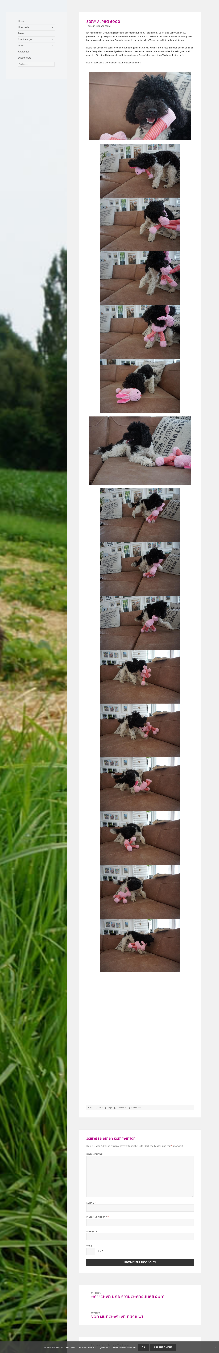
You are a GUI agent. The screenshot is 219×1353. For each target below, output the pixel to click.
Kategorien (23, 51)
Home (21, 21)
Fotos (21, 33)
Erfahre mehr (163, 1347)
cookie (134, 1107)
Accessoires (121, 1107)
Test (89, 1246)
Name (91, 1202)
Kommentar (95, 1154)
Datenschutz (24, 57)
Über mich (23, 27)
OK (143, 1347)
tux (139, 1107)
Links (21, 45)
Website (91, 1231)
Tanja (109, 1107)
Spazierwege (25, 39)
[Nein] (215, 1347)
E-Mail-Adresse (97, 1217)
